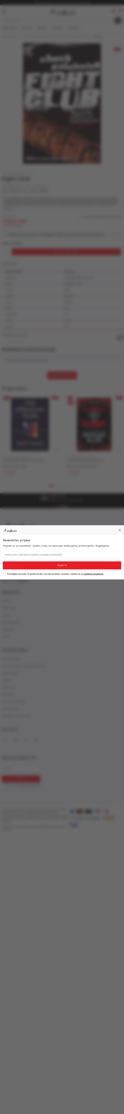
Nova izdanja (10, 27)
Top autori (27, 27)
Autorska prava (10, 708)
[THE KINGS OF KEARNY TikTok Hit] (94, 424)
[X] (25, 740)
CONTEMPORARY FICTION (79, 37)
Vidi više (10, 208)
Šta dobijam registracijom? (16, 715)
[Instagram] (15, 740)
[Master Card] (79, 811)
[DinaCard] (107, 811)
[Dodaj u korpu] (66, 251)
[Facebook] (5, 740)
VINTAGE (43, 191)
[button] (119, 11)
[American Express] (71, 811)
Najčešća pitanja (11, 622)
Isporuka (6, 680)
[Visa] (97, 811)
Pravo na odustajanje (13, 701)
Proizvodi (22, 37)
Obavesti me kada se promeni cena (103, 217)
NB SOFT (50, 826)
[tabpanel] (30, 438)
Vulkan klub (8, 629)
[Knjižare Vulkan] (62, 10)
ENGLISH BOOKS (37, 37)
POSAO (6, 636)
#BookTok (57, 27)
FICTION (51, 37)
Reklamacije (8, 687)
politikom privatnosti (29, 786)
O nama (6, 615)
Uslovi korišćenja (11, 658)
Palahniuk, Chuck (18, 191)
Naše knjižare (9, 608)
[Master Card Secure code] (109, 818)
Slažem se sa (23, 786)
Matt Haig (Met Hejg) (15, 466)
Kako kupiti (8, 694)
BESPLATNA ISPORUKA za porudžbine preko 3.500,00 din (62, 3)
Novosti (6, 600)
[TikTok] (36, 740)
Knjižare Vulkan (9, 37)
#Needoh (42, 27)
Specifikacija (62, 263)
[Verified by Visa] (74, 824)
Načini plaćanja (10, 673)
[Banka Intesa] (85, 818)
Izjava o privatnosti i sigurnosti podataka (24, 665)
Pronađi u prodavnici (62, 335)
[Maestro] (89, 811)
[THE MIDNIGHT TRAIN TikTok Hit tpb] (30, 424)
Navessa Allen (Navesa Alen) (83, 466)
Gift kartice (73, 27)
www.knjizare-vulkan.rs (20, 826)
